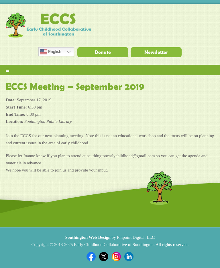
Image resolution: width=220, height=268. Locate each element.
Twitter (103, 256)
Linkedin (128, 256)
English (50, 51)
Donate (103, 52)
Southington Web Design (88, 237)
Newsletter (156, 52)
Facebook (91, 256)
